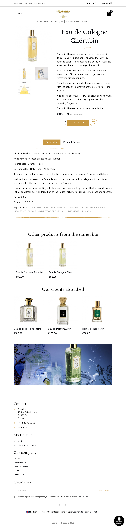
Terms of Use (83, 497)
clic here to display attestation (87, 512)
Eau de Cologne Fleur (61, 272)
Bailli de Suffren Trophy (25, 445)
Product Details (72, 142)
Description (51, 142)
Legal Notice (20, 463)
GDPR (16, 471)
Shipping (18, 459)
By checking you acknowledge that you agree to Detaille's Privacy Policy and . (53, 497)
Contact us (23, 427)
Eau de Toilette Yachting (27, 328)
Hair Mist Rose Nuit (93, 328)
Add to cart (78, 123)
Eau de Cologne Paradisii (29, 272)
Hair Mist (18, 441)
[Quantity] (60, 123)
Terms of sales (21, 467)
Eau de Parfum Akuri (59, 328)
